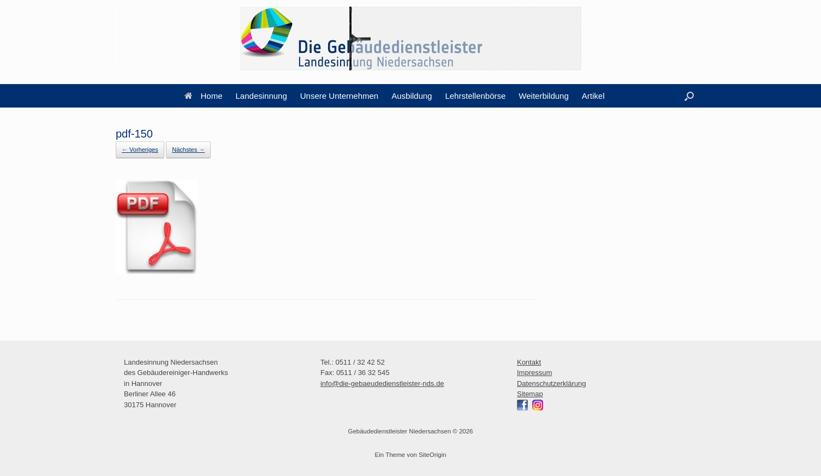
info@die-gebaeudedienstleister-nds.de (382, 383)
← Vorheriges (140, 149)
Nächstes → (188, 149)
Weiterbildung (543, 95)
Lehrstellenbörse (475, 95)
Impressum (534, 372)
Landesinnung (261, 95)
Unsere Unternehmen (339, 95)
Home (204, 95)
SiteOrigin (433, 454)
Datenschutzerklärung (551, 383)
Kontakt (529, 362)
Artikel (593, 95)
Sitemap (530, 394)
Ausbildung (411, 95)
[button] (689, 96)
